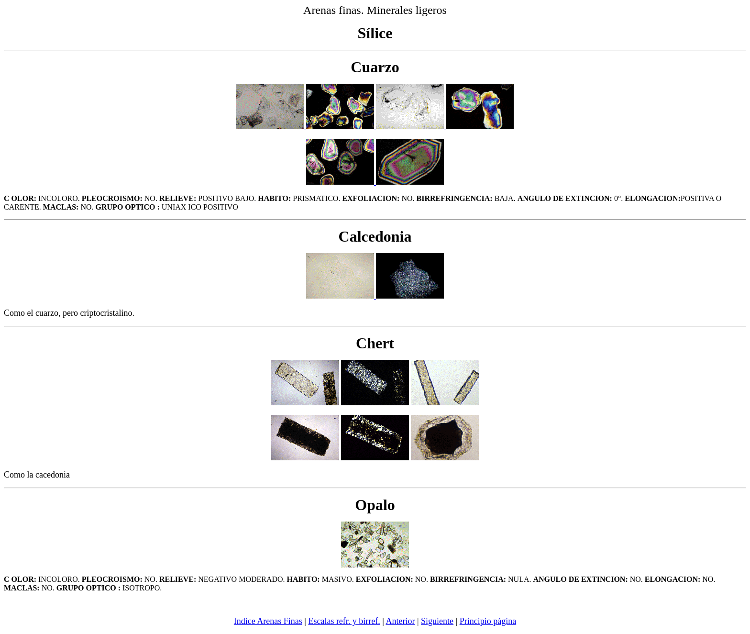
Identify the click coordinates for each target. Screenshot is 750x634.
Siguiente (437, 621)
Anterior (400, 621)
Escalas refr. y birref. (344, 621)
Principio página (488, 621)
